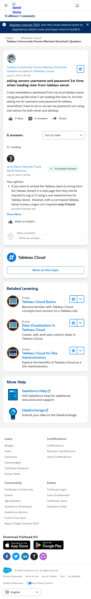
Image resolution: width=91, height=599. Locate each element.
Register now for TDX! (24, 25)
